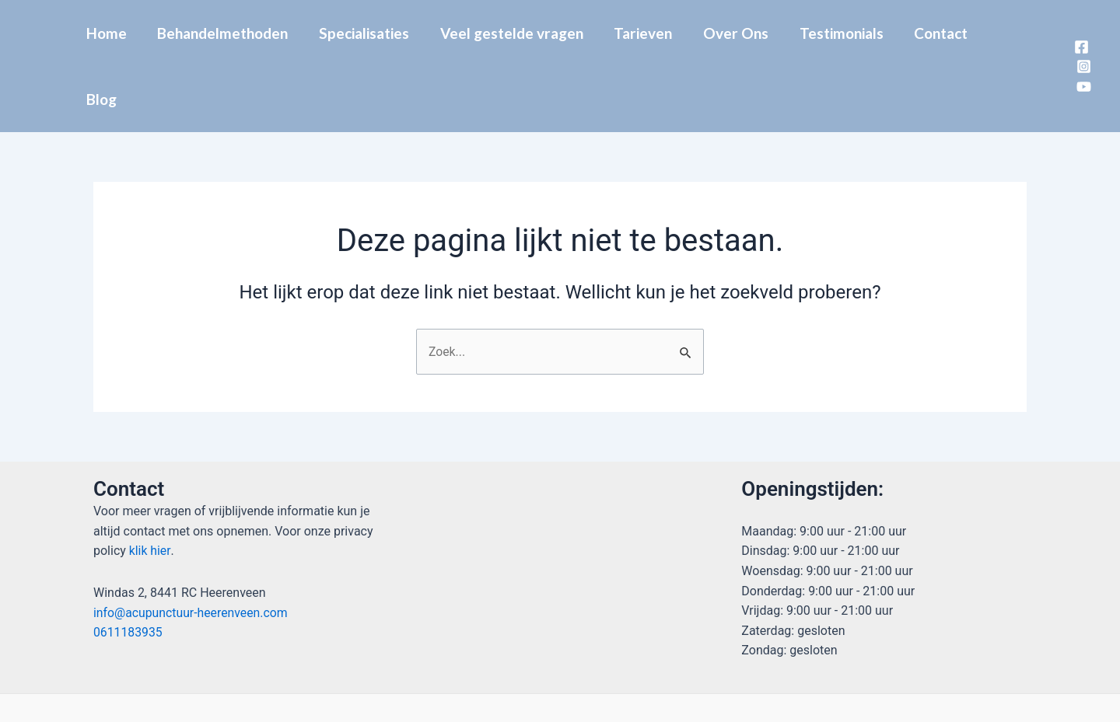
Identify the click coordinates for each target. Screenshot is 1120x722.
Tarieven (646, 33)
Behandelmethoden (229, 33)
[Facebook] (1080, 13)
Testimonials (842, 33)
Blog (1011, 33)
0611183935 (128, 567)
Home (114, 33)
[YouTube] (1081, 54)
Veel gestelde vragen (515, 33)
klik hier (148, 485)
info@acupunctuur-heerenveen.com (191, 546)
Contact (940, 33)
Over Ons (737, 33)
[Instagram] (1081, 33)
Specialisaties (369, 33)
